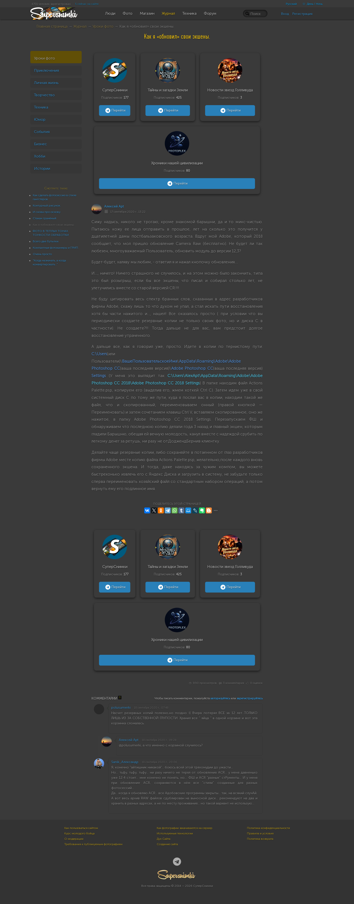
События (42, 131)
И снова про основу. (47, 212)
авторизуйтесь (220, 698)
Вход (285, 14)
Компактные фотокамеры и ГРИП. (56, 247)
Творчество (44, 95)
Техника (41, 107)
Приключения (46, 70)
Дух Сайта (163, 839)
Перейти (114, 110)
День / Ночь (311, 4)
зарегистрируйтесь (250, 698)
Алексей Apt (114, 206)
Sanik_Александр (124, 762)
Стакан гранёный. (45, 218)
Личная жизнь (46, 82)
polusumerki (121, 708)
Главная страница (51, 26)
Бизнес (40, 144)
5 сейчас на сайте (87, 4)
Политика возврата (260, 839)
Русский (291, 4)
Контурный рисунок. (47, 205)
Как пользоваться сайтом (81, 828)
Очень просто (42, 254)
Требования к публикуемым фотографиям (93, 844)
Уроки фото (102, 26)
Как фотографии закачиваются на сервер (184, 828)
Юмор (39, 119)
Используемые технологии (175, 833)
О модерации (73, 839)
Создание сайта (167, 844)
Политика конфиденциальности (268, 828)
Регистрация (302, 14)
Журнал (80, 26)
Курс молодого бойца (79, 833)
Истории (42, 168)
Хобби (39, 156)
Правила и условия (260, 833)
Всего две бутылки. (46, 241)
